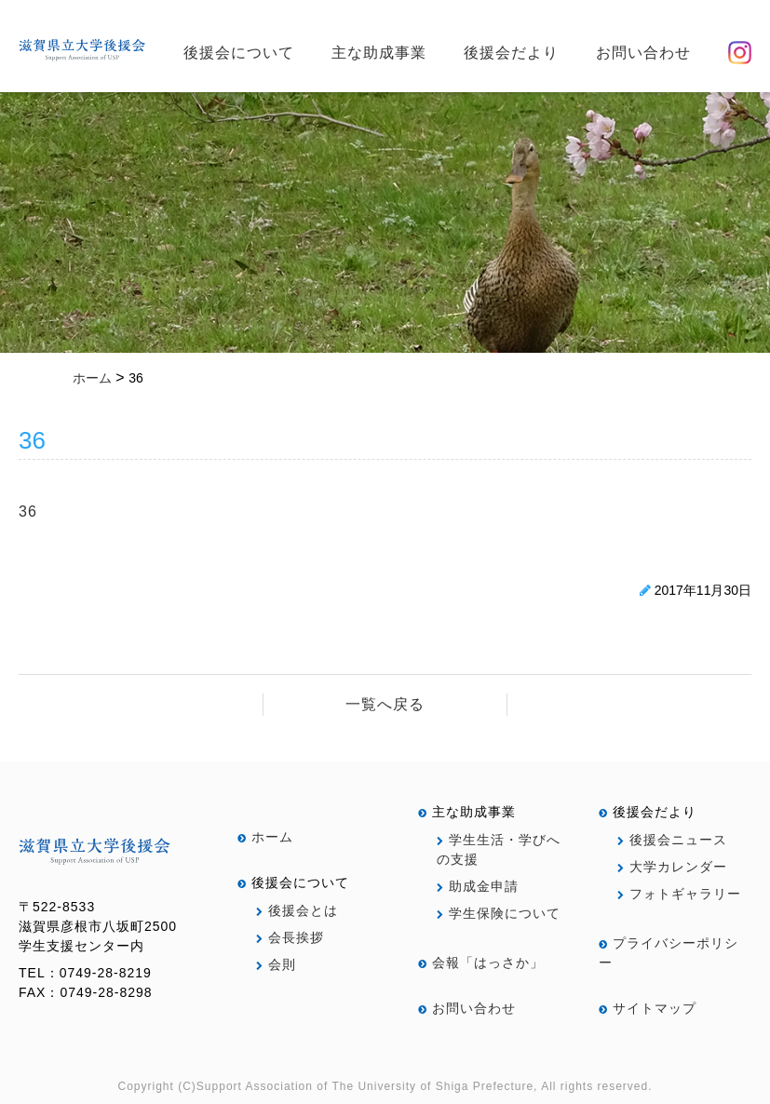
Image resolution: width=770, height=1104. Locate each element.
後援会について (238, 53)
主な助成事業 (378, 53)
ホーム (265, 836)
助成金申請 (478, 886)
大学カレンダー (672, 866)
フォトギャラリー (679, 893)
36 (28, 511)
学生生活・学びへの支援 (499, 849)
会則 (276, 964)
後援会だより (511, 53)
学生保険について (499, 913)
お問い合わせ (643, 53)
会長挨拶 (290, 937)
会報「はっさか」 (481, 962)
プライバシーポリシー (668, 953)
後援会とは (297, 910)
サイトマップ (647, 1008)
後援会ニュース (672, 839)
